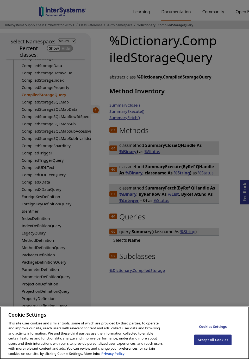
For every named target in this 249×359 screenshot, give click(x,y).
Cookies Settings (213, 331)
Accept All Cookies (213, 344)
